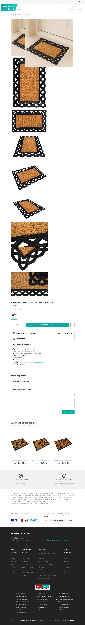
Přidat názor (68, 412)
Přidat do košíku (47, 325)
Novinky (66, 573)
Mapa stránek (43, 562)
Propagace (68, 570)
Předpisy (25, 562)
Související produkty (23, 423)
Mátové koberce (64, 605)
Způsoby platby (27, 567)
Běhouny (13, 562)
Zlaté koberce (21, 613)
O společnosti (58, 2)
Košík (82, 9)
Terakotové (43, 610)
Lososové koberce (42, 602)
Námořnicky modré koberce (64, 599)
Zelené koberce (64, 610)
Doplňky (13, 567)
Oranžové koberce (42, 607)
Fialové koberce (42, 599)
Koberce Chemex (9, 7)
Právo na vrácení (25, 2)
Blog (67, 2)
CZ (83, 2)
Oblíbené (69, 9)
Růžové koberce (64, 607)
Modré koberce (21, 607)
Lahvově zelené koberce (43, 596)
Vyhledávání (55, 9)
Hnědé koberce (64, 594)
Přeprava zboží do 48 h (64, 480)
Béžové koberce (21, 594)
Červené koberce (21, 599)
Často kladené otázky (45, 570)
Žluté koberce (42, 605)
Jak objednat (20, 339)
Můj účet (63, 9)
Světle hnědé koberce (22, 602)
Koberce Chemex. (27, 620)
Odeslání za (8, 2)
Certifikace (42, 573)
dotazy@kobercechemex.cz (58, 540)
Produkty (67, 567)
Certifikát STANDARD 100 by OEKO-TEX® (33, 362)
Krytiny (13, 559)
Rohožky (27, 14)
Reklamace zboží (28, 564)
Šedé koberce (21, 610)
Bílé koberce (42, 594)
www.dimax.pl (70, 620)
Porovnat (76, 9)
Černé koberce (64, 596)
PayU (46, 516)
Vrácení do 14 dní (21, 480)
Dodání (24, 570)
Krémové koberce (64, 602)
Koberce (13, 556)
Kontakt (73, 2)
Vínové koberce (21, 596)
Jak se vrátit (26, 559)
